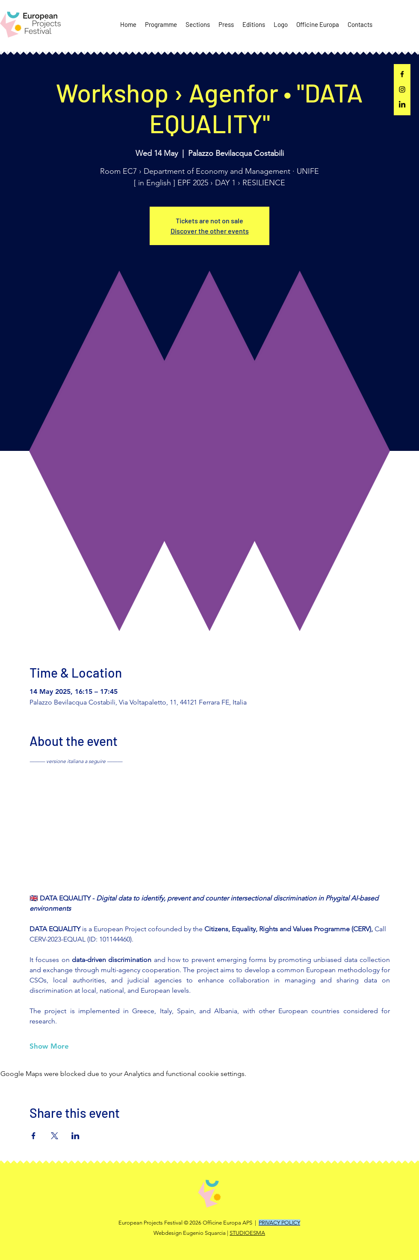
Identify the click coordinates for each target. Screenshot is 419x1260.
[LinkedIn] (402, 105)
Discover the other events (210, 231)
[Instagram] (402, 89)
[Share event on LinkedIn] (75, 1135)
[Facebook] (402, 74)
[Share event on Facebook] (34, 1135)
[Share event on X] (54, 1135)
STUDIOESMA (247, 1233)
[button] (161, 24)
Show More (49, 1046)
